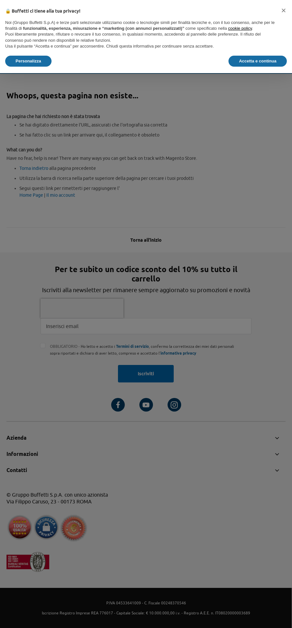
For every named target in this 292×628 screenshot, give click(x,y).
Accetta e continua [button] (257, 61)
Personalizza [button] (28, 61)
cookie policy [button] (240, 28)
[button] (283, 10)
